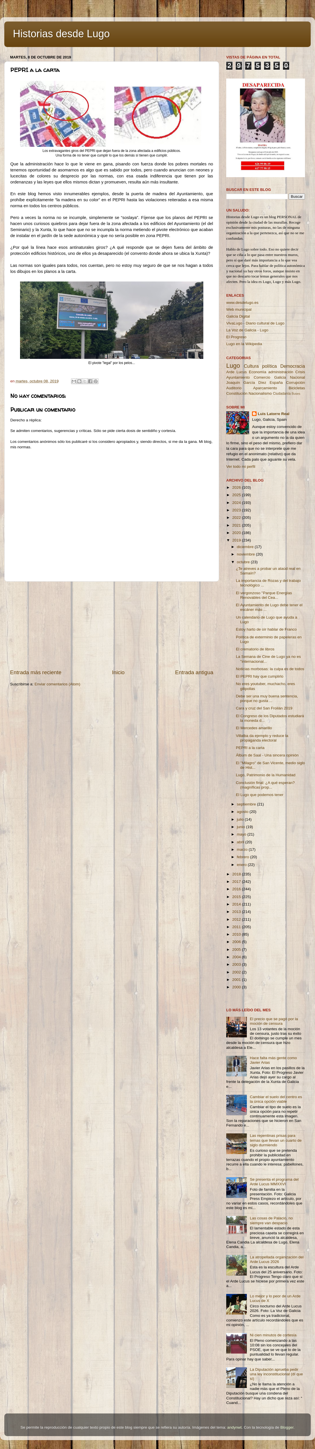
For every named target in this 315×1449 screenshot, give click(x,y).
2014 (237, 904)
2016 (237, 889)
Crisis (300, 372)
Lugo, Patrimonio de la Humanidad (266, 775)
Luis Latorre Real (273, 414)
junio (241, 827)
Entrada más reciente (36, 672)
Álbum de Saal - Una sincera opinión (267, 755)
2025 (237, 495)
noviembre (246, 554)
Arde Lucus (236, 372)
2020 (237, 533)
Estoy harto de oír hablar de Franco (266, 629)
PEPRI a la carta (250, 748)
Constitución (236, 393)
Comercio (262, 377)
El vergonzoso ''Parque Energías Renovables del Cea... (264, 595)
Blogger (287, 1427)
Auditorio (233, 388)
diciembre (246, 547)
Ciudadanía (282, 394)
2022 (237, 517)
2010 (237, 934)
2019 (237, 540)
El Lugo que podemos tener (260, 795)
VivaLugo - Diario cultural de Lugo (255, 323)
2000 (237, 987)
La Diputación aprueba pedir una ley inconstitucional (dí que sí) (276, 1374)
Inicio (118, 672)
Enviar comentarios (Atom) (57, 684)
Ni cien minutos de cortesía (273, 1335)
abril (241, 842)
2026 (237, 487)
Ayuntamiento (238, 377)
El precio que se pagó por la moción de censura (274, 1021)
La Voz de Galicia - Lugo (247, 330)
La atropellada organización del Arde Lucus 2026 (277, 1259)
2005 (237, 949)
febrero (243, 857)
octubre (244, 562)
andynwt (234, 1427)
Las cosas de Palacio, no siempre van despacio (271, 1220)
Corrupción (295, 382)
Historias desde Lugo (61, 34)
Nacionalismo (260, 393)
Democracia (292, 366)
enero (242, 865)
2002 (237, 972)
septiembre (247, 804)
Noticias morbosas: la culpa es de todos (270, 669)
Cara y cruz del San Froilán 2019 (264, 708)
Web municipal (238, 309)
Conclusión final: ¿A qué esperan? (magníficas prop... (265, 785)
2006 (237, 942)
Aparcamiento (265, 388)
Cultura (251, 366)
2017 (237, 881)
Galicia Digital (238, 316)
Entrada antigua (194, 672)
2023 (237, 510)
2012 (237, 919)
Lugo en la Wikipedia (244, 344)
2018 (237, 874)
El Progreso (236, 337)
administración (280, 372)
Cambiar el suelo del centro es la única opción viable (276, 1099)
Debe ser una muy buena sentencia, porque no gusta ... (267, 698)
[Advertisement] (112, 625)
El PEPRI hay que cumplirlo (260, 676)
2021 (237, 525)
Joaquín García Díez (246, 382)
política (269, 366)
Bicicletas (297, 388)
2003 (237, 964)
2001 (237, 979)
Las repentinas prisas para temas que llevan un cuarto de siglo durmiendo (276, 1140)
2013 (237, 912)
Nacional (297, 377)
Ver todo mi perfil (240, 466)
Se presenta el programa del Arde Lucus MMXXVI (274, 1181)
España (276, 382)
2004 (237, 957)
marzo (243, 849)
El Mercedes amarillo (254, 728)
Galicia (280, 377)
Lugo (233, 365)
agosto (243, 811)
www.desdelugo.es (242, 302)
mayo (242, 834)
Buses (296, 393)
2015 (237, 897)
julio (241, 819)
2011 (237, 927)
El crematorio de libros (255, 649)
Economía (257, 372)
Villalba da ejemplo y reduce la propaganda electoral (262, 738)
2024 (237, 502)
